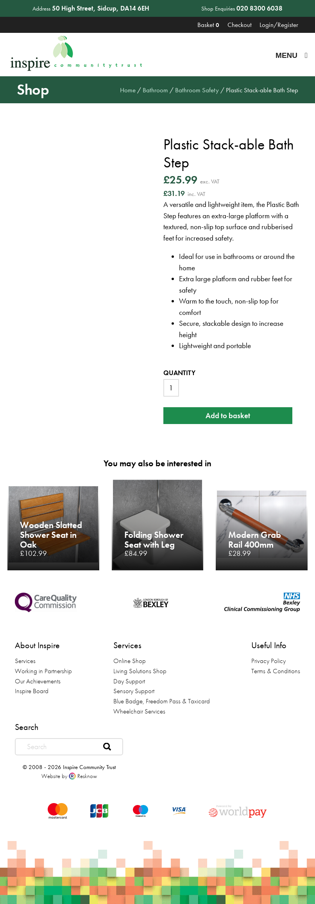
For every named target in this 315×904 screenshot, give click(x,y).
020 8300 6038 (259, 8)
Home (128, 90)
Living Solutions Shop (139, 671)
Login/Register (279, 24)
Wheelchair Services (139, 711)
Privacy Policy (268, 660)
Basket (208, 24)
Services (25, 660)
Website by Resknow (69, 776)
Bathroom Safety (197, 90)
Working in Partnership (43, 671)
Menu (292, 55)
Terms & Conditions (275, 671)
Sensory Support (133, 691)
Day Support (129, 681)
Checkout (239, 24)
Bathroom (155, 90)
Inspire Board (31, 691)
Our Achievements (38, 681)
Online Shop (129, 660)
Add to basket (228, 416)
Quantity (179, 373)
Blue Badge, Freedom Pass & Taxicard (161, 701)
